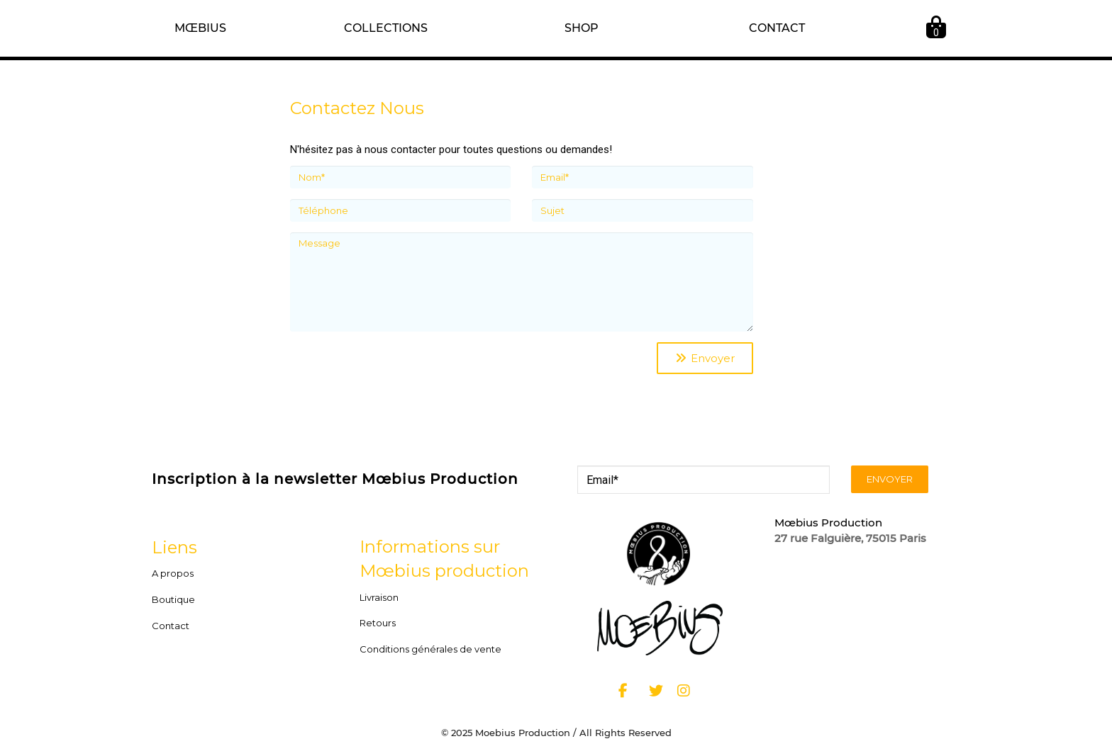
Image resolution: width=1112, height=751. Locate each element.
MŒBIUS (200, 28)
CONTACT (777, 28)
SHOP (582, 28)
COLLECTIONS (386, 28)
